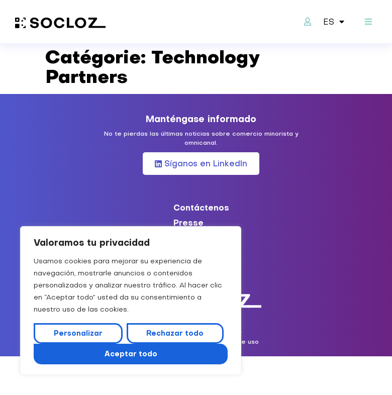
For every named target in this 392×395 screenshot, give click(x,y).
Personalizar (78, 333)
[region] (130, 300)
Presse (188, 222)
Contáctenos (201, 207)
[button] (368, 22)
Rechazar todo (175, 333)
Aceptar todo (131, 354)
